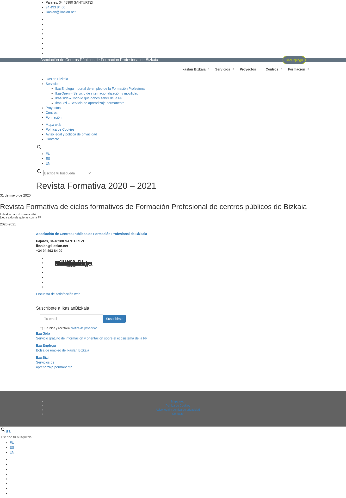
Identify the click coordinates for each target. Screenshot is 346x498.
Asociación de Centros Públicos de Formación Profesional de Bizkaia (91, 234)
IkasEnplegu (294, 60)
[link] (89, 173)
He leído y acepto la (68, 328)
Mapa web (53, 125)
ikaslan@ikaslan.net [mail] (61, 12)
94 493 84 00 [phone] (55, 7)
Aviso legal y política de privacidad (71, 134)
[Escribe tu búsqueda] (65, 173)
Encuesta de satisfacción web (58, 294)
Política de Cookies (60, 129)
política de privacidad (83, 328)
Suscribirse (114, 319)
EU (48, 154)
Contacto (52, 139)
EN (48, 163)
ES (48, 158)
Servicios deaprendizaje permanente (54, 362)
